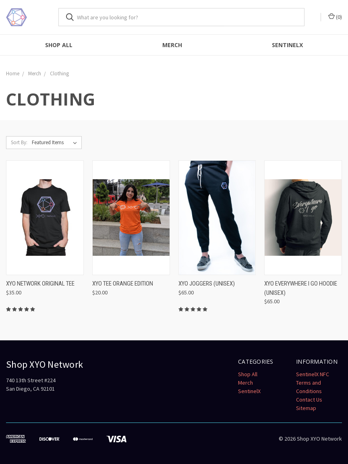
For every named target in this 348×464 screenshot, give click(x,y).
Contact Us (309, 399)
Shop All (58, 45)
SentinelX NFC (312, 374)
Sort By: (19, 142)
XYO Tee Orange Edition (122, 283)
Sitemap (306, 408)
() (335, 17)
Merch (172, 45)
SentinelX (287, 45)
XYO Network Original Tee (40, 283)
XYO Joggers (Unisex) (206, 283)
